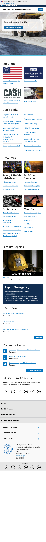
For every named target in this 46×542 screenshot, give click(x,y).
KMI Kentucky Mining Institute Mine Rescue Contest (24, 350)
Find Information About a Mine (12, 230)
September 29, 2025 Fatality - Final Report (15, 329)
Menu (41, 10)
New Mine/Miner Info (9, 216)
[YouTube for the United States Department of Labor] (26, 391)
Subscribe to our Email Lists (33, 119)
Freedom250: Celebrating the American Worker (12, 81)
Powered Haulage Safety (10, 186)
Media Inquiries (28, 115)
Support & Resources (8, 415)
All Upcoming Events (35, 370)
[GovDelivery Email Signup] (39, 391)
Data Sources (28, 220)
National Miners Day (9, 321)
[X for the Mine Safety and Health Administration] (13, 391)
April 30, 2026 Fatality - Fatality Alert (13, 313)
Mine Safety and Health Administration (17, 9)
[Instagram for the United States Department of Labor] (19, 391)
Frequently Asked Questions (33, 150)
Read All (39, 337)
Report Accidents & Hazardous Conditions (17, 291)
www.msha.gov (20, 456)
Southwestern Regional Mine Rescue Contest (22, 363)
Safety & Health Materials (32, 189)
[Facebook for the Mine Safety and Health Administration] (6, 391)
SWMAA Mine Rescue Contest (17, 356)
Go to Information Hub (13, 27)
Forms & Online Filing (30, 124)
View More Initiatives (9, 189)
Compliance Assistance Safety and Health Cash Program (12, 101)
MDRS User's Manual (30, 216)
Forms (3, 403)
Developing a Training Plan (32, 186)
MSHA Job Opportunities (31, 128)
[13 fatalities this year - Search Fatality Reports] (23, 263)
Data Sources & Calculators (32, 146)
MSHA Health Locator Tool (11, 213)
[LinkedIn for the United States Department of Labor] (32, 391)
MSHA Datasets (28, 231)
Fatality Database (7, 409)
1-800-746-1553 (10, 294)
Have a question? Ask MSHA (11, 146)
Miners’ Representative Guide (12, 226)
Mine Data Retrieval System (32, 213)
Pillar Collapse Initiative (10, 182)
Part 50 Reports (28, 228)
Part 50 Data (27, 224)
